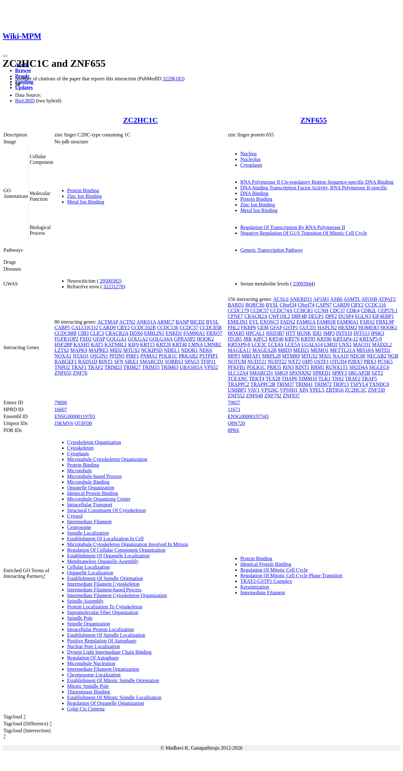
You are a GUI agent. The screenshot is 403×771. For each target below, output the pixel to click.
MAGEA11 (239, 350)
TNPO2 (62, 367)
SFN (118, 361)
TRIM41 (304, 384)
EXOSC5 (269, 322)
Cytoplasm (251, 165)
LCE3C (259, 344)
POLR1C (168, 356)
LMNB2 (212, 344)
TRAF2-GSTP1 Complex (266, 581)
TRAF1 (79, 367)
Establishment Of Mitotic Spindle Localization (114, 697)
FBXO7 (214, 333)
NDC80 (358, 356)
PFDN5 (117, 356)
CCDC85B (211, 327)
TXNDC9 (379, 384)
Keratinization (254, 587)
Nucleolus (250, 159)
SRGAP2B (359, 373)
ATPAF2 (386, 299)
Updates (24, 87)
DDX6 (136, 333)
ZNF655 (313, 120)
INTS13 (362, 333)
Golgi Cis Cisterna (86, 708)
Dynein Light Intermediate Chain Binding (109, 652)
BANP (182, 322)
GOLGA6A (161, 339)
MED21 (301, 350)
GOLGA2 (138, 339)
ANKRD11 (301, 299)
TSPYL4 (359, 384)
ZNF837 (291, 395)
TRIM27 (132, 367)
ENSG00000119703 (74, 416)
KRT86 (324, 339)
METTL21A (342, 350)
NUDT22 (277, 361)
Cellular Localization (88, 567)
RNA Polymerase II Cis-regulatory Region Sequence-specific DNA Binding (317, 182)
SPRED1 (322, 373)
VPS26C (270, 390)
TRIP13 (341, 384)
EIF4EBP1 (383, 316)
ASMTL (351, 299)
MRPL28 (271, 356)
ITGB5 (235, 339)
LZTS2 (61, 350)
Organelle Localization (90, 572)
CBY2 (123, 327)
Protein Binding (83, 190)
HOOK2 (205, 339)
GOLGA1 (116, 339)
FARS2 (367, 322)
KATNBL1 (116, 344)
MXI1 (325, 356)
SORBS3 (174, 361)
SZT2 (377, 373)
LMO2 (331, 344)
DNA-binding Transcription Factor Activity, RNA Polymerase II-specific (313, 187)
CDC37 (337, 310)
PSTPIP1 (208, 356)
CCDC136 (168, 327)
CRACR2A (116, 333)
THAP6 (289, 378)
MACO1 (362, 344)
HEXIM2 (347, 327)
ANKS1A (146, 322)
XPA (303, 390)
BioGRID (25, 100)
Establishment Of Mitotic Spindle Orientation (113, 680)
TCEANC (238, 378)
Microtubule (79, 470)
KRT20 (163, 344)
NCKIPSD (151, 350)
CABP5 (62, 327)
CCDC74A (281, 310)
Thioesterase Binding (88, 691)
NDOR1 (189, 350)
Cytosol (75, 516)
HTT (291, 333)
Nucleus (248, 153)
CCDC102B (143, 327)
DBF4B (299, 316)
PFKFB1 (237, 367)
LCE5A (292, 344)
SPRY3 (339, 373)
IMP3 (329, 333)
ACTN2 (127, 322)
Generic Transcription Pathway (271, 250)
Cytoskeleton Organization (94, 442)
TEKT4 (256, 378)
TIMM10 (307, 378)
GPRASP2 (185, 339)
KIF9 (133, 344)
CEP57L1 (388, 310)
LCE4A (276, 344)
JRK (247, 339)
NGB (393, 356)
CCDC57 (188, 327)
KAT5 (97, 344)
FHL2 (234, 327)
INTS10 (344, 333)
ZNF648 (254, 395)
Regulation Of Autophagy (93, 657)
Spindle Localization (88, 533)
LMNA (195, 344)
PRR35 (274, 367)
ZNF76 (80, 373)
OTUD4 (338, 361)
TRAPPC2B (262, 384)
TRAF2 (95, 367)
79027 (234, 402)
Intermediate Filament (89, 521)
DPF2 (331, 316)
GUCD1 (307, 327)
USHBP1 (237, 390)
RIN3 (288, 367)
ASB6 (336, 299)
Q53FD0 (83, 423)
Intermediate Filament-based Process (104, 589)
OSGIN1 (99, 356)
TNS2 (338, 378)
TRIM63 (170, 367)
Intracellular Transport (89, 504)
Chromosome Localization (94, 674)
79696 (60, 402)
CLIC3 (97, 333)
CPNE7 (235, 316)
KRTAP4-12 (345, 339)
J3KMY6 (63, 423)
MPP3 (234, 356)
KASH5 (81, 344)
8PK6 (233, 430)
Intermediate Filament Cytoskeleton (103, 584)
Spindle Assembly (85, 601)
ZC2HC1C (140, 120)
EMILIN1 (154, 333)
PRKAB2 (188, 356)
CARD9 (107, 327)
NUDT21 (256, 361)
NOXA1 (62, 356)
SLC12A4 (238, 373)
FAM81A (306, 322)
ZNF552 (236, 395)
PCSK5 (385, 361)
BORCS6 (255, 305)
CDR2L (369, 310)
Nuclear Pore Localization (93, 646)
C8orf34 (288, 305)
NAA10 (340, 356)
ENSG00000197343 (248, 416)
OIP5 (307, 361)
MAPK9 (78, 350)
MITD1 (382, 350)
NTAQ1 (81, 356)
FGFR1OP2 (66, 339)
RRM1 (318, 367)
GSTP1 (290, 327)
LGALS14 (312, 344)
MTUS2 (131, 350)
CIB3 (83, 333)
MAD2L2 (382, 344)
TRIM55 (151, 367)
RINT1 (106, 361)
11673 (234, 409)
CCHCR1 (303, 310)
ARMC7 (165, 322)
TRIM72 (323, 384)
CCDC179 (238, 310)
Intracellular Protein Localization (100, 629)
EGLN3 (363, 316)
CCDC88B (65, 333)
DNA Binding (254, 193)
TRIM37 (285, 384)
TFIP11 (208, 361)
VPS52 (211, 367)
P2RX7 (355, 361)
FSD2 (85, 339)
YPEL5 (316, 390)
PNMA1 (148, 356)
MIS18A (365, 350)
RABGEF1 (65, 361)
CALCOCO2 (84, 327)
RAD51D (87, 361)
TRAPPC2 (238, 384)
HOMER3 (368, 327)
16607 (60, 409)
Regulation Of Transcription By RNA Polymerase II (292, 227)
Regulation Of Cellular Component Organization (116, 550)
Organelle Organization (90, 487)
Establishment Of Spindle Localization (106, 635)
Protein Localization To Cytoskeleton (104, 606)
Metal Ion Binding (85, 201)
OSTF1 (321, 361)
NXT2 (294, 361)
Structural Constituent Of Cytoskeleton (106, 510)
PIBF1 (132, 356)
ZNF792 (272, 395)
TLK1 (324, 378)
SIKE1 (132, 361)
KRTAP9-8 (239, 344)
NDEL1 (172, 350)
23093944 (303, 283)
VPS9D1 (289, 390)
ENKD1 (174, 333)
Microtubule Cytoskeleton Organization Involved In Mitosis (127, 544)
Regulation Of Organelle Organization (105, 703)
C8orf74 (306, 305)
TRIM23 (113, 367)
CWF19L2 (279, 316)
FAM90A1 (194, 333)
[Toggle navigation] (5, 56)
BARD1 (236, 305)
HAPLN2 (327, 327)
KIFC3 (260, 339)
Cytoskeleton (80, 448)
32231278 (113, 286)
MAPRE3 (98, 350)
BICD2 (197, 322)
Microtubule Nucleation (91, 663)
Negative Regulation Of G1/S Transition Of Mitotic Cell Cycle (303, 233)
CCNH (321, 310)
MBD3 (285, 350)
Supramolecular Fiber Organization (102, 612)
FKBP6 (248, 327)
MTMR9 (291, 356)
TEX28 (272, 378)
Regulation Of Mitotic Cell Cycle (274, 569)
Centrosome (79, 527)
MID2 (116, 350)
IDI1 (317, 333)
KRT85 (308, 339)
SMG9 (281, 373)
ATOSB (369, 299)
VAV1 (253, 390)
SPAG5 (191, 361)
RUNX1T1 (337, 367)
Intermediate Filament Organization (103, 669)
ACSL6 (281, 299)
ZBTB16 (334, 390)
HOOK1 (388, 327)
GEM (263, 327)
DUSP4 (346, 316)
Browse (23, 70)
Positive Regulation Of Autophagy (102, 640)
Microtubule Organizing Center (98, 499)
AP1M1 (321, 299)
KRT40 (179, 344)
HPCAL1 (255, 333)
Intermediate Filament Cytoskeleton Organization (117, 595)
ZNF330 (376, 390)
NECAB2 (376, 356)
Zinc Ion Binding (84, 196)
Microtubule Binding (88, 482)
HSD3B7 (275, 333)
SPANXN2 (300, 373)
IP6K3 (377, 333)
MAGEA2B (264, 350)
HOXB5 (236, 333)
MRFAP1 (251, 356)
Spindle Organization (88, 623)
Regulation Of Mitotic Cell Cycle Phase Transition (291, 575)
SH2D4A (358, 367)
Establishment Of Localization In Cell (105, 538)
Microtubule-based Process (94, 476)
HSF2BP (63, 344)
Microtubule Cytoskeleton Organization (107, 459)
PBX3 (370, 361)
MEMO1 (320, 350)
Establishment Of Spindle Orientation (105, 578)
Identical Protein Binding (92, 493)
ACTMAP (107, 322)
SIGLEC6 (379, 367)
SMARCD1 (152, 361)
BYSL (212, 322)
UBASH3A (191, 367)
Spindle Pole (80, 618)
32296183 (173, 78)
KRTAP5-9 (370, 339)
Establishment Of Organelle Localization (108, 555)
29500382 (110, 281)
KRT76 (292, 339)
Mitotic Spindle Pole (88, 686)
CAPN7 (324, 305)
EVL (254, 322)
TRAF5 (369, 378)
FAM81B (326, 322)
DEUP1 (316, 316)
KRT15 (147, 344)
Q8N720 (236, 423)
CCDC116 (375, 305)
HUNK (304, 333)
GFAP (99, 339)
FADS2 (287, 322)
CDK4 (353, 310)
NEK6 (205, 350)
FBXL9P (385, 322)
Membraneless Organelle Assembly (103, 561)
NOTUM (237, 361)
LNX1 (345, 344)
